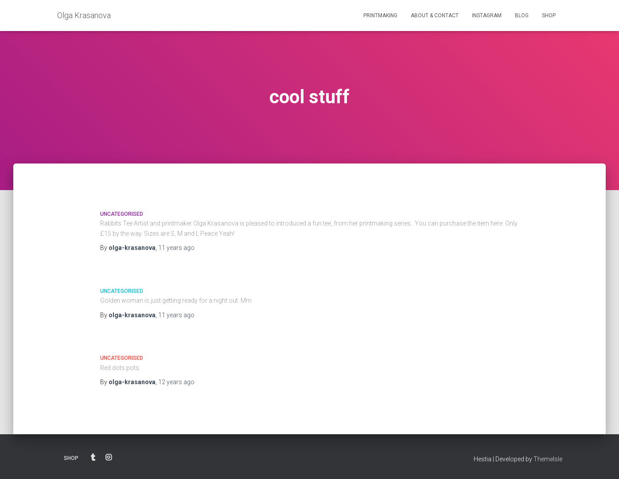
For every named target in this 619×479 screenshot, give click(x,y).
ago (176, 247)
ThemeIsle (547, 459)
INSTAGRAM (487, 15)
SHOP (549, 15)
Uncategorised (121, 214)
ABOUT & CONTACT (435, 15)
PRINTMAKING (380, 15)
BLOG (522, 15)
